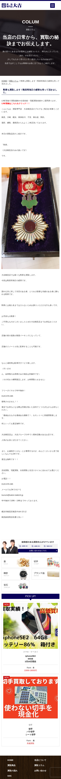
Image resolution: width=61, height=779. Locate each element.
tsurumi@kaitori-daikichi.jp (12, 495)
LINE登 (5, 103)
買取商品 (11, 765)
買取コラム (13, 81)
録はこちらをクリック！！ (19, 103)
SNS (9, 776)
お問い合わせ (40, 771)
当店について (40, 760)
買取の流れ (12, 771)
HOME (4, 81)
